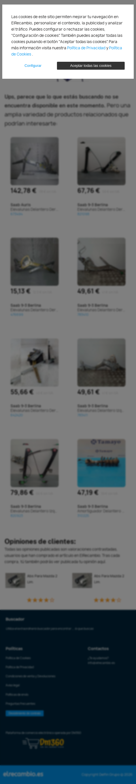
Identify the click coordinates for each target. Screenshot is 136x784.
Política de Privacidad (86, 47)
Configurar (33, 65)
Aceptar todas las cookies (91, 65)
